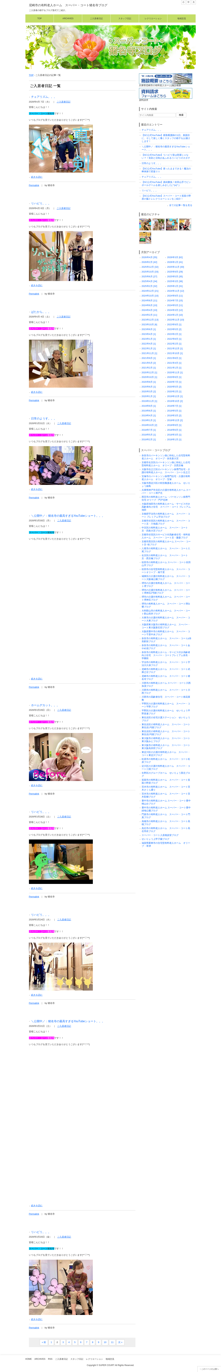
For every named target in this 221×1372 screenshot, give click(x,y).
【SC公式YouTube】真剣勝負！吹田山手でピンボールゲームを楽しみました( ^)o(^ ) (166, 183)
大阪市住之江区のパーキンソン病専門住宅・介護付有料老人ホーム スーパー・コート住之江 (166, 471)
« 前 (44, 1342)
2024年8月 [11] (149, 300)
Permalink (34, 185)
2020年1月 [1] (149, 396)
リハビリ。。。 (41, 203)
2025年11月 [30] (175, 267)
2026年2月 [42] (149, 262)
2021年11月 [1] (149, 353)
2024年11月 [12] (175, 291)
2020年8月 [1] (149, 382)
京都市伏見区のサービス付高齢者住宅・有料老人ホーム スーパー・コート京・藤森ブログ (166, 536)
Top (39, 18)
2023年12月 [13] (150, 319)
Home (28, 1359)
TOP (31, 75)
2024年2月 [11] (149, 315)
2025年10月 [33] (150, 271)
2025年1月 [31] (175, 286)
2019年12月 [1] (175, 396)
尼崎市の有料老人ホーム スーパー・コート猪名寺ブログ (68, 5)
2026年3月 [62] (175, 257)
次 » (120, 1342)
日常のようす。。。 (44, 418)
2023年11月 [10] (175, 319)
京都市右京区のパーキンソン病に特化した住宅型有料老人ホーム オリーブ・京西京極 (166, 464)
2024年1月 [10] (175, 315)
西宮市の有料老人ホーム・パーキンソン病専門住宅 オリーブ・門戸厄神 (166, 498)
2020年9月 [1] (174, 377)
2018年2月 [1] (149, 439)
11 (112, 1342)
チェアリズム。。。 (44, 96)
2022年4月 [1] (149, 343)
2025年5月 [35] (175, 276)
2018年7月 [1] (149, 430)
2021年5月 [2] (149, 363)
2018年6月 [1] (174, 430)
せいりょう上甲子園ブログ (155, 839)
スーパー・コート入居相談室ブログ (160, 835)
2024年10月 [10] (150, 295)
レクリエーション (153, 18)
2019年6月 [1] (149, 410)
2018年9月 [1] (174, 425)
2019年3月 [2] (174, 415)
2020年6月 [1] (149, 386)
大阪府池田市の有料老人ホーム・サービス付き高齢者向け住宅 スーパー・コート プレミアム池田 (166, 506)
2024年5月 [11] (175, 305)
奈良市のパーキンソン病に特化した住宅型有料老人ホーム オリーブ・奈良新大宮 (166, 457)
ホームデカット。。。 (45, 705)
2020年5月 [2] (174, 386)
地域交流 (181, 18)
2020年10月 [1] (149, 377)
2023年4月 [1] (149, 334)
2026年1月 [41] (175, 262)
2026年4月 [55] (149, 257)
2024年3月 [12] (175, 310)
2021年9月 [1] (149, 358)
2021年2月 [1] (149, 367)
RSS (50, 1359)
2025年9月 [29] (175, 271)
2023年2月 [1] (174, 334)
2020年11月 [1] (175, 372)
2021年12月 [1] (175, 348)
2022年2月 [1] (174, 343)
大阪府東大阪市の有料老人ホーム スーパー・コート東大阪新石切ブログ (166, 626)
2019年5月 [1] (174, 410)
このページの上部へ (210, 1369)
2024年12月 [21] (150, 291)
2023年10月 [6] (149, 324)
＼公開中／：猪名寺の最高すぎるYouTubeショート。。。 (68, 515)
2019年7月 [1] (174, 406)
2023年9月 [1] (174, 324)
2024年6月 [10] (149, 305)
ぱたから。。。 (41, 311)
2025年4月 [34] (149, 281)
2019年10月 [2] (175, 401)
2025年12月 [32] (150, 267)
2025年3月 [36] (175, 281)
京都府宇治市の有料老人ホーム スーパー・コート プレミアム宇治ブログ (166, 515)
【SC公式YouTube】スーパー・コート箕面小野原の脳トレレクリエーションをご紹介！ (166, 197)
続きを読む (37, 177)
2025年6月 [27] (149, 276)
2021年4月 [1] (174, 363)
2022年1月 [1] (149, 348)
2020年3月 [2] (149, 391)
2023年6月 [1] (149, 329)
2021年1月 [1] (174, 367)
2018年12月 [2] (175, 420)
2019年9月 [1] (149, 406)
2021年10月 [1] (175, 353)
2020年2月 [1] (174, 391)
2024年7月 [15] (175, 300)
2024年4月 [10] (149, 310)
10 (105, 1342)
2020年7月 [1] (174, 382)
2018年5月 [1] (149, 434)
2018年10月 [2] (149, 425)
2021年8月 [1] (174, 358)
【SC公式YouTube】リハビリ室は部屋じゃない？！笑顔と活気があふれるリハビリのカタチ (166, 156)
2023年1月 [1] (149, 339)
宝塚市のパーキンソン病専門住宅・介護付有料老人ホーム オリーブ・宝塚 (166, 478)
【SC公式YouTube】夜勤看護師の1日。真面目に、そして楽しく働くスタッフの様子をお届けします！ (166, 138)
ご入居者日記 (96, 18)
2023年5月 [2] (174, 329)
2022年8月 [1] (174, 339)
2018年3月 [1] (174, 434)
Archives (67, 18)
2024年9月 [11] (175, 295)
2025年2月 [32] (149, 286)
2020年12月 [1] (149, 372)
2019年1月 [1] (149, 420)
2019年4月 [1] (149, 415)
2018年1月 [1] (174, 439)
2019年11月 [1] (149, 401)
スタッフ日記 (124, 18)
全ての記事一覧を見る (180, 205)
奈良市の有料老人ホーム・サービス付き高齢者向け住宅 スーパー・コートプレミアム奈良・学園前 (166, 655)
